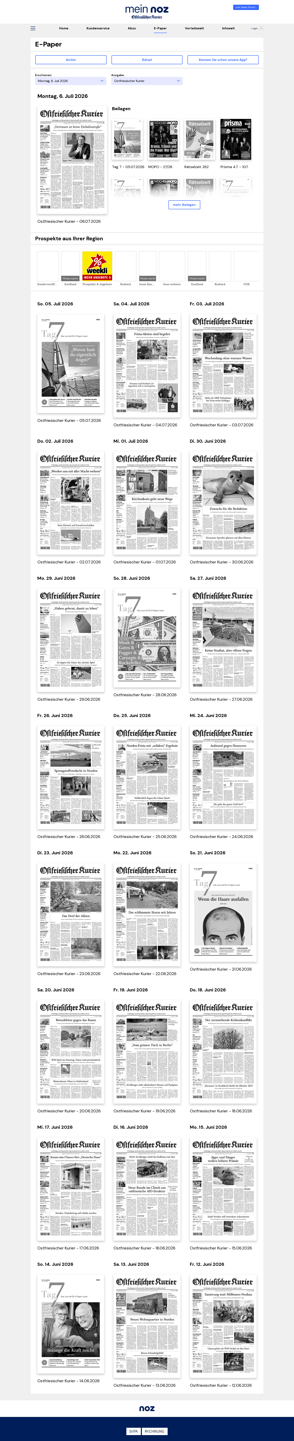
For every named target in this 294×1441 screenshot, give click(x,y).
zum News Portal (246, 7)
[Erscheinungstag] (70, 81)
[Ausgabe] (147, 81)
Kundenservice (98, 28)
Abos (132, 28)
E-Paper (160, 28)
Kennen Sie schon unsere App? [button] (223, 60)
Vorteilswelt (194, 28)
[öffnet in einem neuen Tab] (127, 139)
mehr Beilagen (184, 205)
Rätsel (147, 60)
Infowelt (228, 28)
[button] (33, 28)
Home (63, 28)
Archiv (71, 60)
